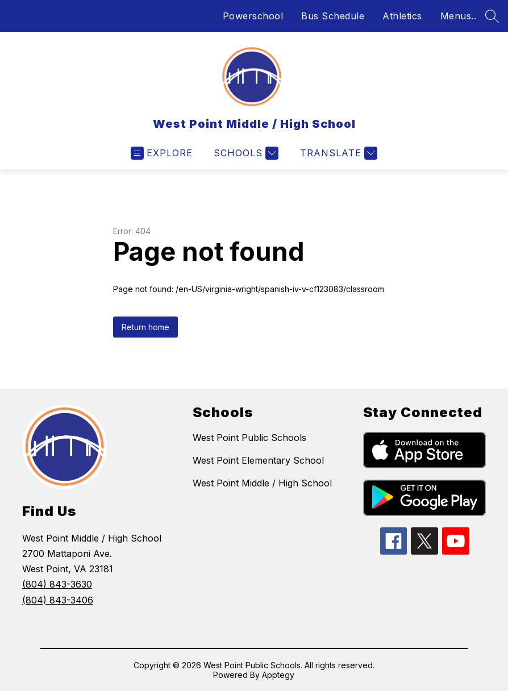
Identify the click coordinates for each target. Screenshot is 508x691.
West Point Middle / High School (262, 483)
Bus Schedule (332, 16)
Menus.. (458, 16)
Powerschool (253, 16)
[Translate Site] (337, 153)
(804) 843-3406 (57, 600)
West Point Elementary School (258, 460)
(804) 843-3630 (57, 584)
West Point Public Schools (249, 437)
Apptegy (278, 675)
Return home (145, 327)
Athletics (402, 16)
